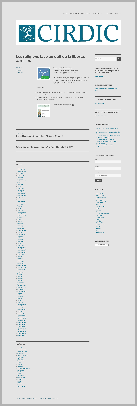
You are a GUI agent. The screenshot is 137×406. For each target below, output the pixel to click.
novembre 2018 (21, 267)
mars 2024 (20, 184)
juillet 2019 (20, 254)
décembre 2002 (21, 328)
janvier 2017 (20, 302)
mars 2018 (20, 280)
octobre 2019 (21, 251)
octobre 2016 (21, 308)
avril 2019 (20, 258)
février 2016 (20, 313)
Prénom (97, 166)
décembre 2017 (21, 286)
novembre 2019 (21, 249)
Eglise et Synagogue (22, 355)
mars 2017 (20, 298)
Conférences (19, 72)
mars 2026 (20, 168)
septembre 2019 (21, 252)
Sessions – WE (21, 379)
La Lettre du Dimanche (23, 368)
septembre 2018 (21, 271)
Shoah (19, 381)
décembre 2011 (21, 322)
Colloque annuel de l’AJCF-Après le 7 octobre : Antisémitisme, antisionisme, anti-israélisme (107, 141)
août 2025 (20, 173)
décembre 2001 (21, 330)
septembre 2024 (21, 181)
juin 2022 (20, 205)
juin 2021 (20, 219)
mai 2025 (20, 177)
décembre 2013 (21, 319)
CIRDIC (18, 398)
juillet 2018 (20, 273)
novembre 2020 (21, 232)
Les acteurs (20, 370)
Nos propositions (99, 103)
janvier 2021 (20, 228)
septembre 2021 (21, 216)
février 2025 (20, 179)
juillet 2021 (20, 217)
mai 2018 (19, 276)
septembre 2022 (21, 203)
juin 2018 (20, 274)
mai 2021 (19, 221)
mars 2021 (20, 225)
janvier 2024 (20, 188)
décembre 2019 (21, 247)
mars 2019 (20, 260)
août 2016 (20, 311)
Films (19, 363)
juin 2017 (20, 293)
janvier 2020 (20, 245)
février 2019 (20, 262)
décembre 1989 (21, 332)
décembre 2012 (21, 320)
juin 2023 (20, 197)
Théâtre (19, 383)
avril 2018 (20, 278)
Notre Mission (99, 76)
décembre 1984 (21, 333)
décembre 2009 (21, 326)
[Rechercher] (119, 59)
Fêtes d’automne (22, 361)
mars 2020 (20, 241)
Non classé (20, 375)
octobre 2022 (21, 201)
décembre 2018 (21, 265)
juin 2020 (20, 236)
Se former (73, 13)
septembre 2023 (21, 195)
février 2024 (20, 186)
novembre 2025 (21, 170)
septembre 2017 (21, 291)
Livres (19, 374)
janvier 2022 (20, 210)
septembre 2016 (21, 309)
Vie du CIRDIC (21, 386)
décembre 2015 (21, 315)
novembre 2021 (21, 214)
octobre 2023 (21, 194)
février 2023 (20, 199)
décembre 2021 (21, 212)
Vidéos (19, 385)
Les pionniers (21, 372)
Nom (96, 159)
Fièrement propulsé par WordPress (47, 398)
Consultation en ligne (101, 116)
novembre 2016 (21, 306)
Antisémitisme (21, 350)
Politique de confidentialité (29, 398)
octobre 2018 (21, 269)
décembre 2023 (21, 190)
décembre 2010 (21, 324)
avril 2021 (20, 223)
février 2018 (20, 282)
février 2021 (20, 227)
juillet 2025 (20, 175)
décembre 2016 (21, 304)
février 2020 (20, 243)
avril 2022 (20, 206)
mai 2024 (20, 183)
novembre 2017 (21, 287)
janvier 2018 (20, 284)
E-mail (97, 173)
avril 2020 (20, 240)
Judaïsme (20, 366)
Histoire (19, 364)
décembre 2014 (21, 317)
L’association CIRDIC (112, 13)
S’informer (84, 13)
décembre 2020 (21, 230)
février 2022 (20, 208)
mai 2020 (20, 238)
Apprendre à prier (22, 351)
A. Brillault (19, 67)
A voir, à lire (96, 13)
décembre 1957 (21, 335)
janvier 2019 (20, 263)
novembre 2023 (21, 192)
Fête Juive (20, 359)
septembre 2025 (21, 171)
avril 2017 (20, 297)
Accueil (65, 13)
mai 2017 (19, 295)
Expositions (20, 357)
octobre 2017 (21, 289)
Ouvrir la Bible (21, 377)
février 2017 (20, 300)
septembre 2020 (21, 234)
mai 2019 (20, 256)
